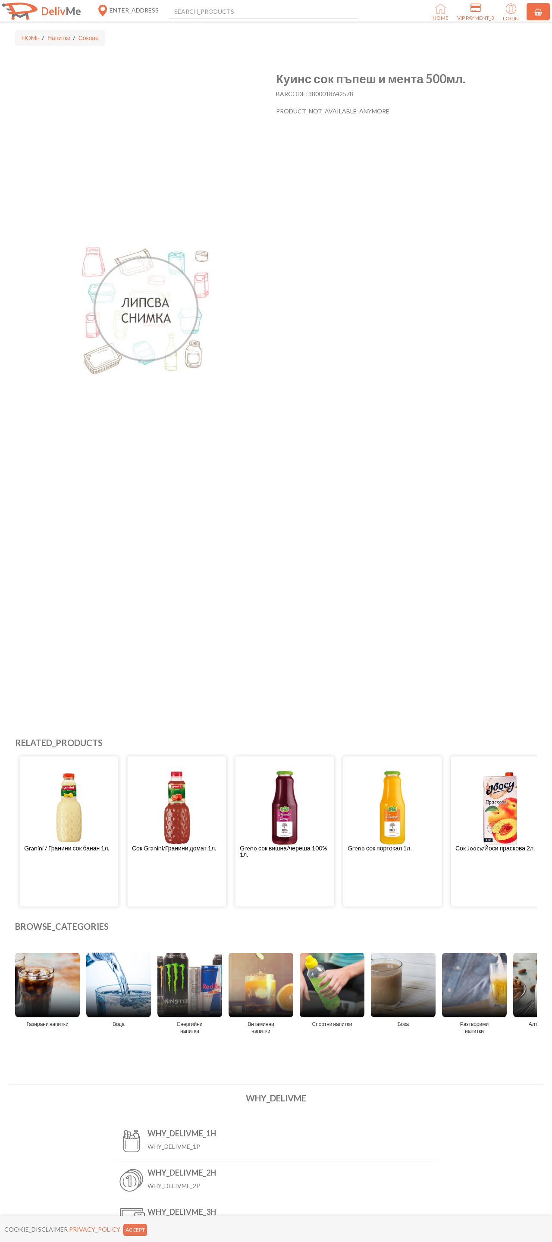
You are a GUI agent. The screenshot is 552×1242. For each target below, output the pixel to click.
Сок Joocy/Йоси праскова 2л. (495, 848)
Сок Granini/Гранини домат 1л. (174, 848)
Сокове (88, 37)
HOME (31, 37)
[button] (69, 848)
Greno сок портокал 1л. (380, 848)
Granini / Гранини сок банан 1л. (66, 848)
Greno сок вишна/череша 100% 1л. (283, 851)
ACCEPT (135, 1229)
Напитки (59, 37)
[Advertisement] (274, 651)
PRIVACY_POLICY (94, 1229)
